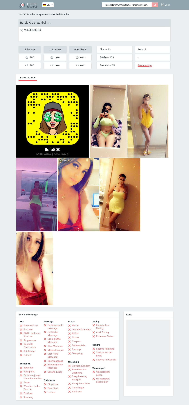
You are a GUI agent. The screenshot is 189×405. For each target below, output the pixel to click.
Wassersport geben (103, 373)
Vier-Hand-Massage (53, 355)
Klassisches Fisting (102, 327)
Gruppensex (30, 340)
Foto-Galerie (27, 77)
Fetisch (27, 355)
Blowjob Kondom (81, 365)
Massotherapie (56, 350)
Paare (27, 382)
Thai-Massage (55, 346)
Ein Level (28, 329)
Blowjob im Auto (81, 383)
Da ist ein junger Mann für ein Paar (33, 377)
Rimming (28, 397)
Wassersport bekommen (103, 380)
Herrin (75, 325)
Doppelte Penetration (30, 346)
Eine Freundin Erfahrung (79, 371)
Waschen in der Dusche (32, 388)
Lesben (51, 392)
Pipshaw (28, 393)
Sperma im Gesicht (106, 359)
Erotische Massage (53, 334)
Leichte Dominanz (81, 329)
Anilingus (77, 391)
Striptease (53, 384)
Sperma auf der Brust (104, 354)
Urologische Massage (54, 340)
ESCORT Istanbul (27, 14)
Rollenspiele (78, 345)
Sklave (75, 337)
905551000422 (33, 29)
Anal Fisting (102, 332)
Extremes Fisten (104, 336)
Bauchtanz (53, 388)
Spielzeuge (29, 351)
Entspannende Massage (55, 366)
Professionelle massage (55, 327)
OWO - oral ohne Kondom (32, 335)
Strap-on (76, 341)
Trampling (77, 353)
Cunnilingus (78, 387)
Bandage (76, 349)
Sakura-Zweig (55, 371)
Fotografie (29, 371)
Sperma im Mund (105, 348)
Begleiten (28, 367)
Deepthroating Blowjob (79, 378)
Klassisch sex (31, 325)
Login (165, 4)
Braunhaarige (145, 65)
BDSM (75, 333)
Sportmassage (55, 361)
